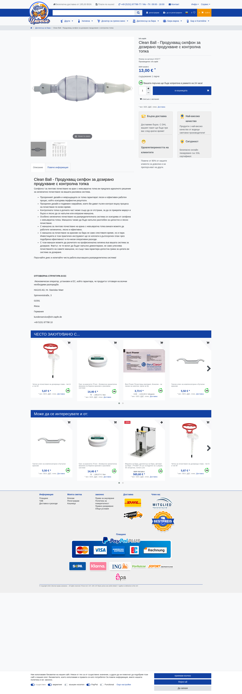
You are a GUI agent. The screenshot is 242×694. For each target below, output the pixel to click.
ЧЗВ (41, 501)
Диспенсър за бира (146, 21)
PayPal (94, 684)
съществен (41, 684)
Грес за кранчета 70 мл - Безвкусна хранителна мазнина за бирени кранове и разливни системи (98, 386)
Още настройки (124, 684)
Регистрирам (73, 501)
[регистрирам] (153, 12)
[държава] (187, 12)
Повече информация (57, 167)
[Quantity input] (142, 90)
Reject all (182, 682)
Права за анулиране (104, 498)
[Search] (138, 12)
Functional (109, 684)
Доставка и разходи (48, 503)
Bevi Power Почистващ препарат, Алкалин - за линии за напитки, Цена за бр (143, 385)
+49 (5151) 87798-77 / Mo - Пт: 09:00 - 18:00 (141, 4)
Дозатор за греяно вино (113, 21)
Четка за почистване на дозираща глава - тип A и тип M (51, 385)
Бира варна (173, 21)
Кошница (71, 503)
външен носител (76, 684)
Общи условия (102, 509)
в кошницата (192, 90)
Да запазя (183, 688)
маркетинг (57, 684)
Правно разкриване (104, 506)
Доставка (161, 107)
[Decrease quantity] (148, 93)
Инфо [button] (194, 4)
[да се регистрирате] (172, 12)
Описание (38, 167)
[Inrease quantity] (148, 88)
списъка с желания (149, 99)
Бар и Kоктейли (198, 21)
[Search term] (93, 12)
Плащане (43, 498)
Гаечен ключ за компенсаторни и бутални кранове (187, 385)
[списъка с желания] (193, 12)
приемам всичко (183, 675)
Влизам (70, 498)
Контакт (174, 4)
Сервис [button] (204, 4)
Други (67, 21)
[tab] (38, 167)
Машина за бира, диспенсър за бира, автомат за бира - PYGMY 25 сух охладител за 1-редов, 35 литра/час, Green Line (144, 466)
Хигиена (86, 21)
